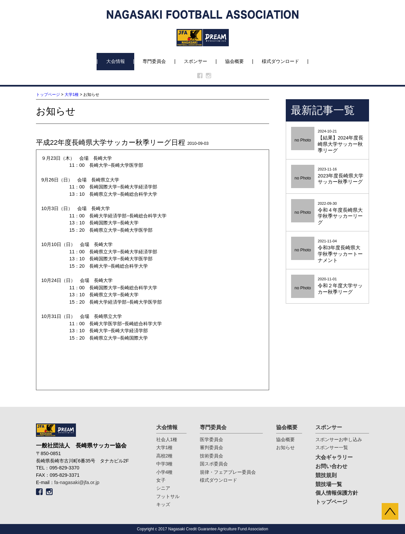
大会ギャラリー (334, 457)
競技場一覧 (328, 484)
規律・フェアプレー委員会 (228, 472)
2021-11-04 (327, 251)
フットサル (168, 496)
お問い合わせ (331, 466)
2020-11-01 (327, 286)
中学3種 (164, 463)
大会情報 (115, 61)
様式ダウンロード (280, 61)
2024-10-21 (327, 141)
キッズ (163, 504)
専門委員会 (154, 61)
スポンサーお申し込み (338, 439)
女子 (161, 480)
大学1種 (72, 94)
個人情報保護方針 (336, 493)
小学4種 (164, 472)
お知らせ (285, 447)
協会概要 (234, 61)
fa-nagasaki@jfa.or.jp (76, 482)
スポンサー (195, 61)
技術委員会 (211, 455)
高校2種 (164, 455)
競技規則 (326, 475)
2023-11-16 (327, 176)
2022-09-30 (327, 213)
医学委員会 (211, 439)
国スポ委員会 (214, 463)
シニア (163, 488)
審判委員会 (211, 447)
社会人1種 (167, 439)
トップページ (48, 94)
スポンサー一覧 (331, 447)
